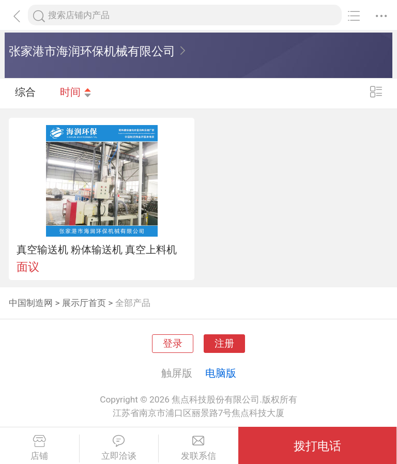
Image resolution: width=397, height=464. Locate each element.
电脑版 (220, 373)
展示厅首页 (84, 303)
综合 (25, 93)
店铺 (39, 448)
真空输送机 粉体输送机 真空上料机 (97, 249)
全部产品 (132, 303)
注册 (224, 343)
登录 (172, 343)
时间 (76, 93)
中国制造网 (31, 303)
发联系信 (198, 448)
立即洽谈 (119, 448)
